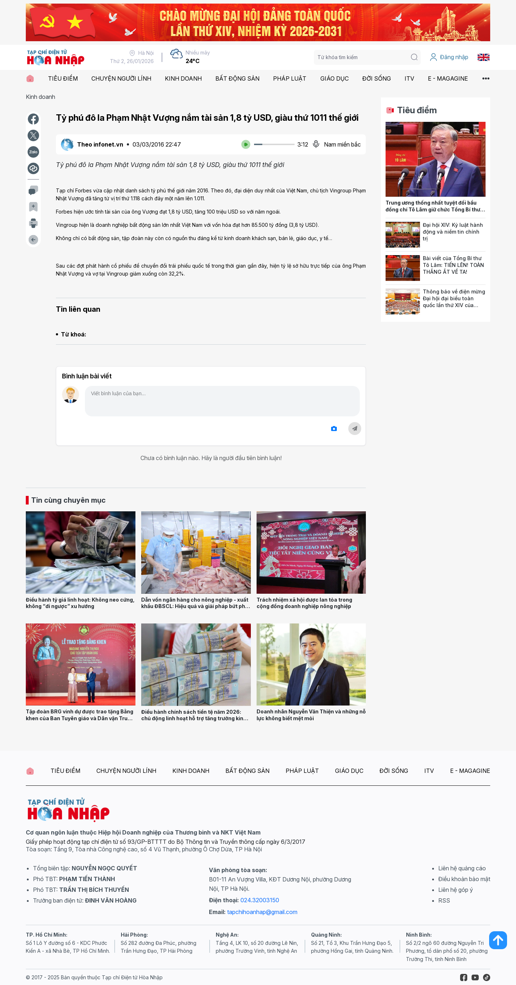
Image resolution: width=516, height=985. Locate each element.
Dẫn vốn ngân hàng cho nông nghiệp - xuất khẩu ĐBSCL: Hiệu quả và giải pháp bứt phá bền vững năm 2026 (194, 606)
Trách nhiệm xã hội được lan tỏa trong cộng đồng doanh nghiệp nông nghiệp (304, 603)
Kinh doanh (40, 96)
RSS (444, 900)
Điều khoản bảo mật (464, 879)
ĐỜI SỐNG (376, 78)
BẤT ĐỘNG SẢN (237, 78)
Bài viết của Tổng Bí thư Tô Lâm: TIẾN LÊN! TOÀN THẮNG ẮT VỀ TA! (453, 264)
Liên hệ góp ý (455, 889)
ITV (409, 78)
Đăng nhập (448, 57)
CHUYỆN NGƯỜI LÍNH (121, 78)
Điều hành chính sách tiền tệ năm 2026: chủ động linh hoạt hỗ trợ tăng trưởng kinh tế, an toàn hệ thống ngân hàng (194, 718)
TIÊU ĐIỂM (63, 78)
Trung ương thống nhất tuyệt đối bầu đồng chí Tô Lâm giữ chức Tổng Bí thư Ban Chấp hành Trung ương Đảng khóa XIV (434, 213)
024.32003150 (259, 900)
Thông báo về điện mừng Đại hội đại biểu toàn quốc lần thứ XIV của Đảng (454, 301)
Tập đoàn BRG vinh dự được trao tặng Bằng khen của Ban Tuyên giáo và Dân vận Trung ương (80, 718)
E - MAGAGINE (448, 78)
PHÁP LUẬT (289, 78)
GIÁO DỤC (334, 78)
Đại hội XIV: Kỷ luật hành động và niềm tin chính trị (453, 231)
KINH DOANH (183, 78)
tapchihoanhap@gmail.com (262, 911)
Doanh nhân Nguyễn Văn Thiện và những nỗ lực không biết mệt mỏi (311, 714)
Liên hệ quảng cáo (462, 868)
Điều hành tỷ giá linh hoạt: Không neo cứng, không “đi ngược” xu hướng (80, 603)
